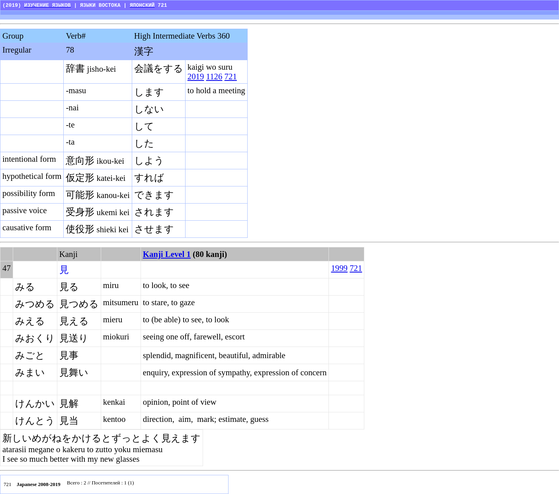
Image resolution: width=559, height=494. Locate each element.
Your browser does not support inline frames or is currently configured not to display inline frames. (145, 484)
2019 (196, 76)
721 (231, 76)
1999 (339, 267)
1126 (214, 76)
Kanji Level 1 (167, 254)
